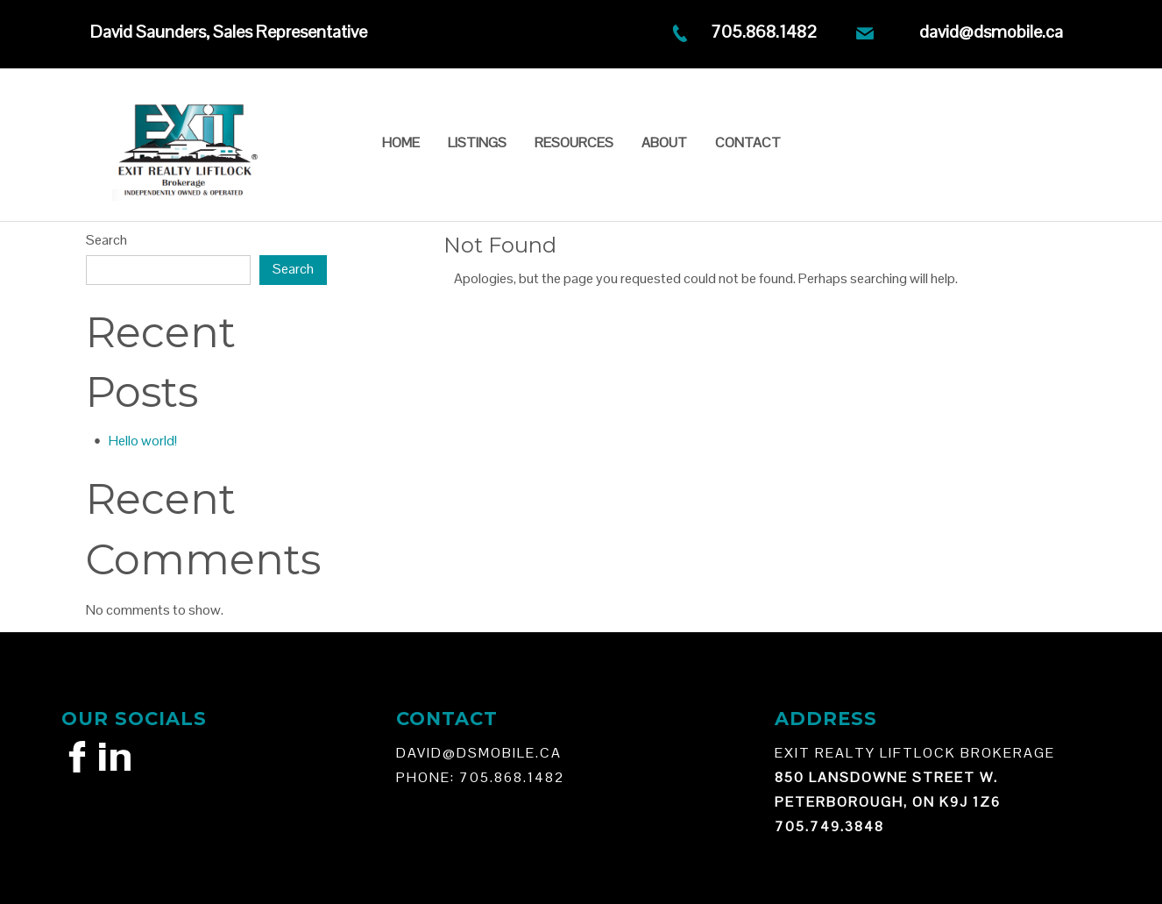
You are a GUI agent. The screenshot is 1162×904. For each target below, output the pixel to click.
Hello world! (143, 440)
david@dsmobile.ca (991, 31)
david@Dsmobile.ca (479, 753)
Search (106, 240)
